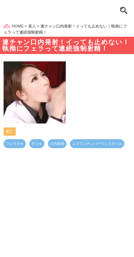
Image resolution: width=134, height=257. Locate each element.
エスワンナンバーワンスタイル (97, 144)
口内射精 (57, 144)
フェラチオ (15, 144)
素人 (10, 131)
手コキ (36, 144)
